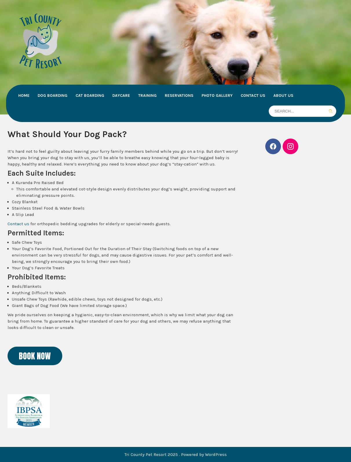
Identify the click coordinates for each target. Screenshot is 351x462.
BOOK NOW (35, 356)
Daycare (121, 95)
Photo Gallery (217, 95)
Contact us (18, 223)
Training (147, 95)
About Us (283, 95)
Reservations (179, 95)
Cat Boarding (90, 95)
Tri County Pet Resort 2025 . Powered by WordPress (176, 454)
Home (24, 95)
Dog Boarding (52, 95)
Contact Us (253, 95)
